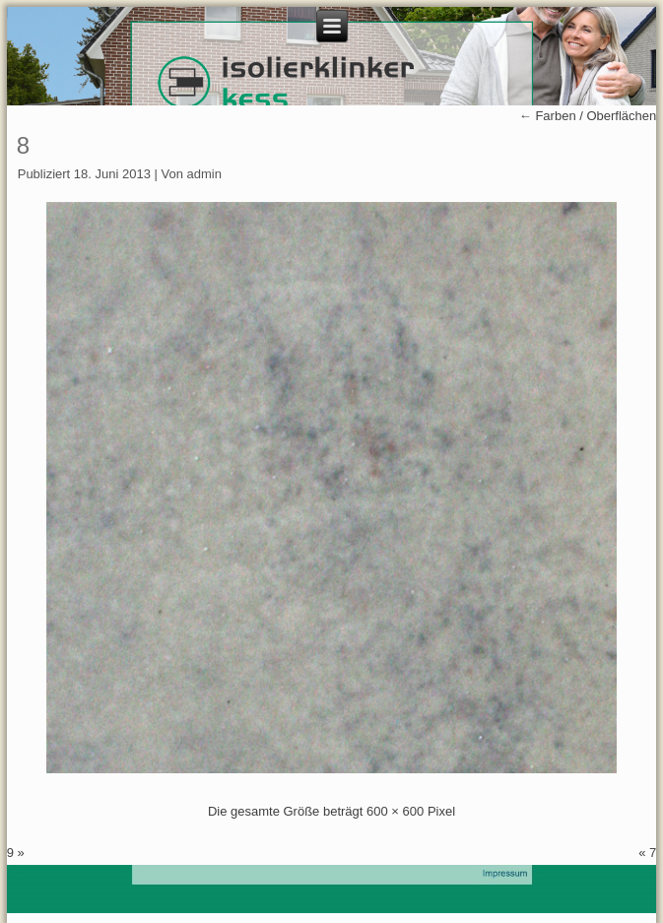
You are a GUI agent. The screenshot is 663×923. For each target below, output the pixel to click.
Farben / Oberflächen (587, 115)
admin (204, 173)
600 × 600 (395, 811)
